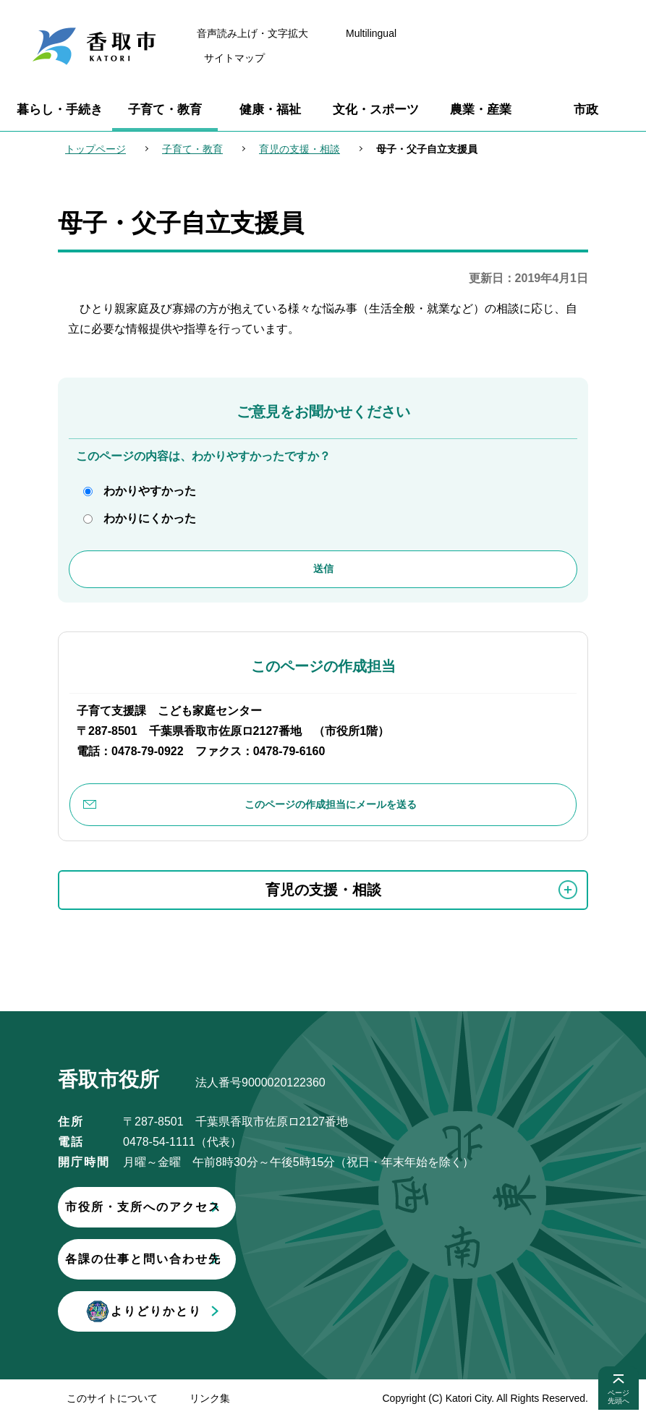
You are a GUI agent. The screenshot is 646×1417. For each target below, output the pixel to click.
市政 (586, 109)
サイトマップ (234, 58)
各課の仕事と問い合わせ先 (228, 1259)
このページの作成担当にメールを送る (331, 804)
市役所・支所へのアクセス (228, 1207)
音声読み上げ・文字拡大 (252, 33)
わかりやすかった (149, 491)
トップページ (95, 149)
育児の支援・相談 (299, 149)
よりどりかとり (227, 1311)
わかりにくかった (149, 518)
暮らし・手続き (60, 109)
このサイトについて (112, 1398)
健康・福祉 (270, 109)
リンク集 (210, 1398)
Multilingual (371, 33)
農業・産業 (480, 109)
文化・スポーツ (376, 109)
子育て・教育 (165, 109)
